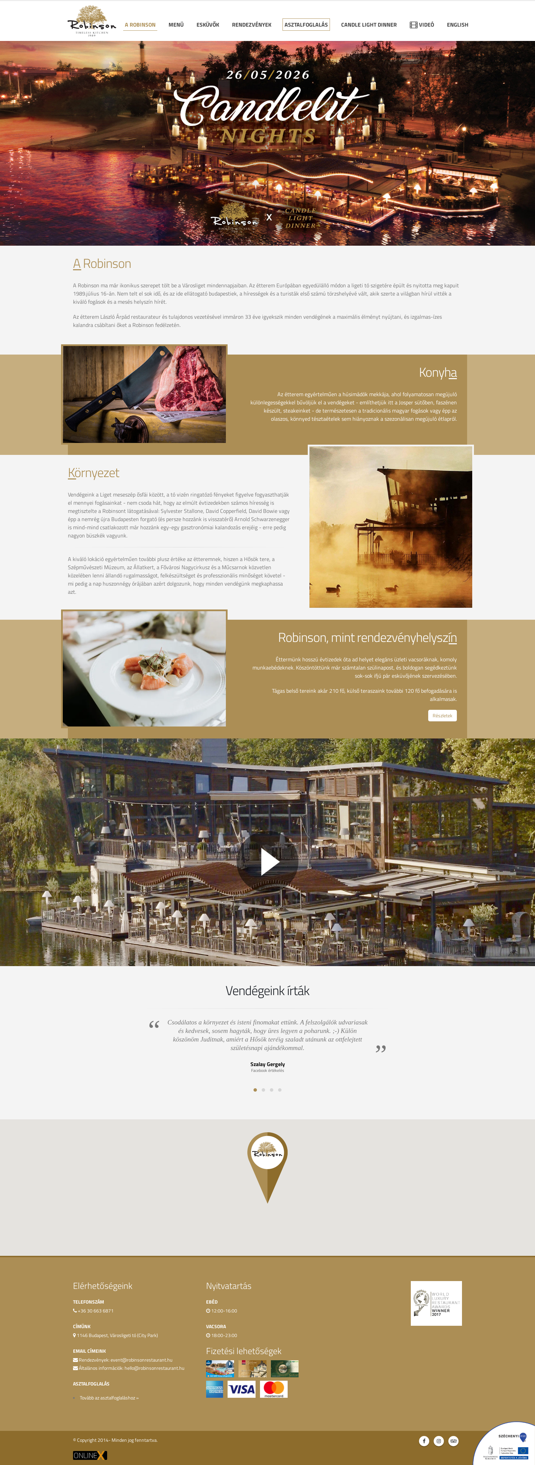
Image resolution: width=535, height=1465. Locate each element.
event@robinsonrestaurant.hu (141, 1360)
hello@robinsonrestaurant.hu (154, 1368)
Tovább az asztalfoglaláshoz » (109, 1398)
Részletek (442, 715)
